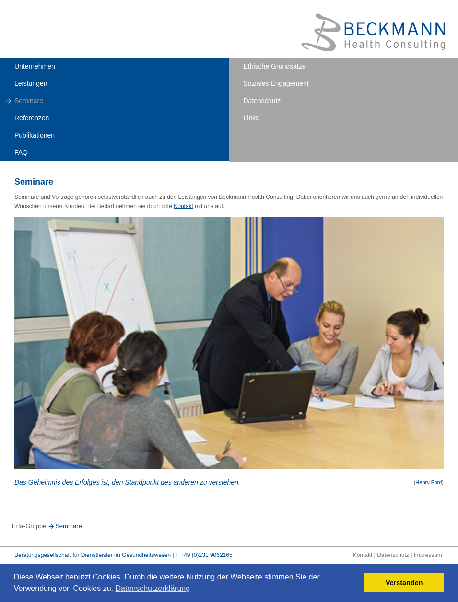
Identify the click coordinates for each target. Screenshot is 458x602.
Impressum (428, 555)
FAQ (21, 152)
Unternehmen (34, 66)
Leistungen (30, 83)
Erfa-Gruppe (29, 526)
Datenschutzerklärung (152, 588)
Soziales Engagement (276, 83)
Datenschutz (262, 100)
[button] (193, 589)
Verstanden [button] (404, 583)
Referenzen (31, 118)
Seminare (28, 100)
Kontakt (183, 206)
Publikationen (34, 135)
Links (251, 118)
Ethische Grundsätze (275, 66)
